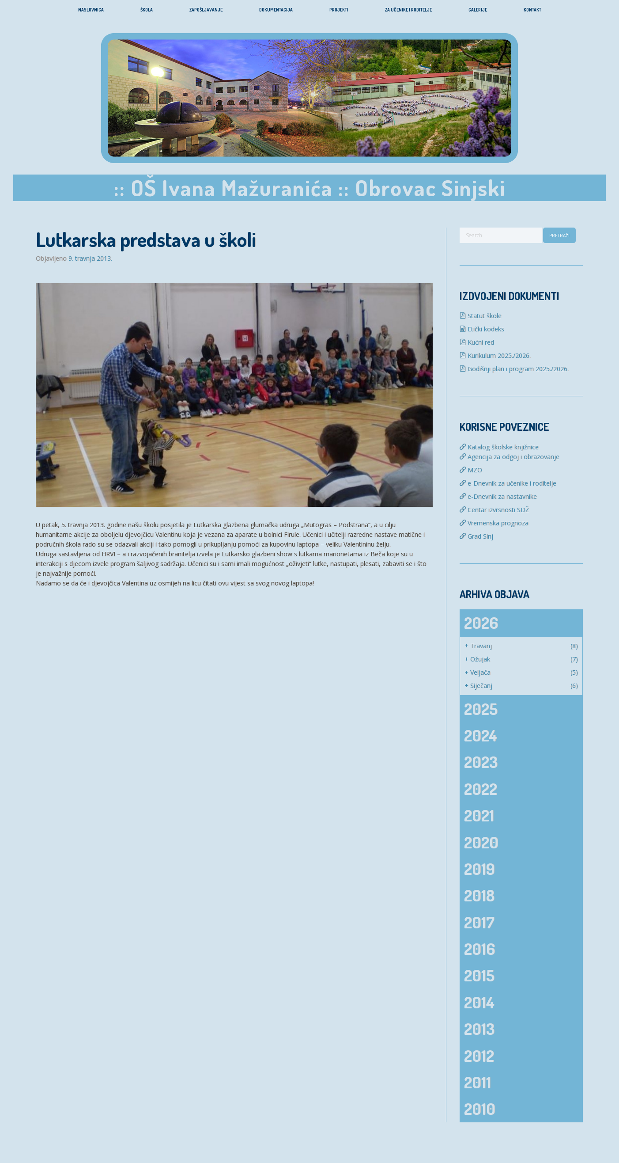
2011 (477, 1082)
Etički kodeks (482, 329)
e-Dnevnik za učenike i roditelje (508, 483)
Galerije (477, 9)
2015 (479, 975)
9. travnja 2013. (90, 258)
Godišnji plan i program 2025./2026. (514, 369)
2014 (479, 1002)
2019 (479, 869)
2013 (479, 1029)
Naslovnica (91, 9)
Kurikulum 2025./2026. (495, 355)
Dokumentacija (276, 9)
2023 (481, 762)
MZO (471, 470)
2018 (479, 895)
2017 (479, 922)
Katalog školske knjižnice (499, 447)
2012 (479, 1055)
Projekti (338, 9)
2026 (481, 622)
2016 (479, 949)
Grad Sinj (476, 536)
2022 (480, 789)
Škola (146, 9)
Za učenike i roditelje (408, 9)
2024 (480, 735)
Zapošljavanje (206, 9)
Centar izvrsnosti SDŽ (494, 509)
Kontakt (532, 9)
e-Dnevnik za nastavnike (498, 496)
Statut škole (481, 316)
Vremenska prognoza (494, 523)
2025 (481, 709)
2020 (481, 842)
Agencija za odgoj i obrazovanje (509, 456)
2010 (479, 1108)
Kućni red (477, 342)
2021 (479, 815)
